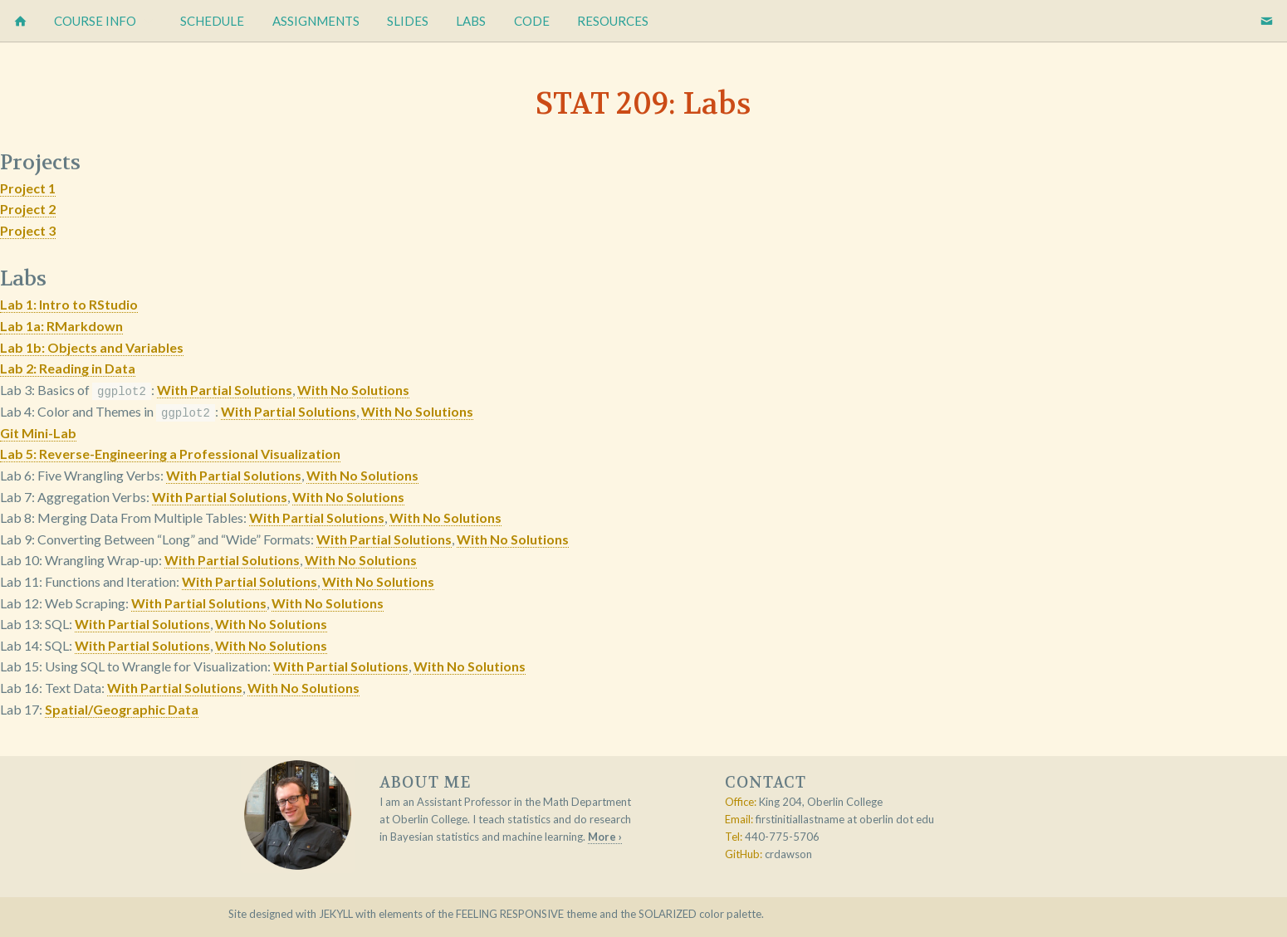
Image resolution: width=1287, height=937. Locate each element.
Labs (471, 20)
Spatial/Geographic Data (121, 708)
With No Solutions (353, 390)
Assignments (316, 20)
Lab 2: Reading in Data (67, 368)
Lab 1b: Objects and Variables (92, 347)
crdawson (788, 853)
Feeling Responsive (510, 913)
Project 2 (28, 209)
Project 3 (28, 230)
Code (532, 20)
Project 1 (28, 188)
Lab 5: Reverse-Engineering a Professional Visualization (170, 453)
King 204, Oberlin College (821, 801)
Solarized (668, 913)
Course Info (95, 20)
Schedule (212, 20)
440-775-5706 (782, 835)
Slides (407, 20)
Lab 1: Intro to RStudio (69, 304)
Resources (612, 20)
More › (605, 835)
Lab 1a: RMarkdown (61, 326)
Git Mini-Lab (38, 432)
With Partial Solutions (224, 390)
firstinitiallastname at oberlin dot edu (845, 818)
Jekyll (336, 913)
